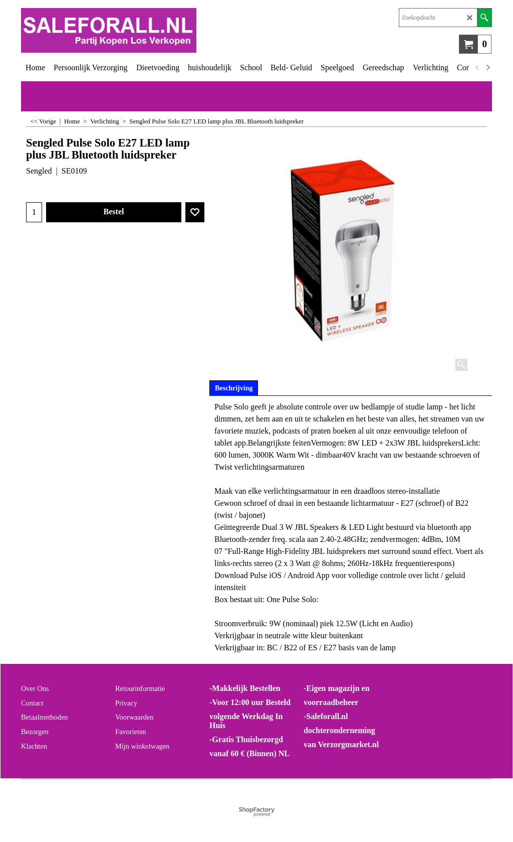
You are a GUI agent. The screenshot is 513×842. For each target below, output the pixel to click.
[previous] (477, 67)
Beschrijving (233, 388)
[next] (487, 67)
